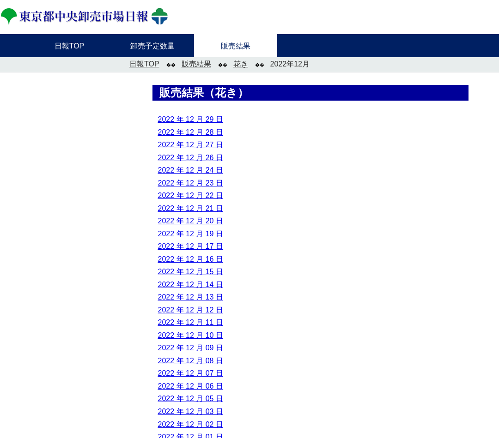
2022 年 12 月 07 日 (190, 373)
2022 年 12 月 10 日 (190, 335)
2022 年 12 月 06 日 (190, 386)
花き (240, 64)
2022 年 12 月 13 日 (190, 297)
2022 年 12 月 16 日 (190, 259)
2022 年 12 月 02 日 (190, 424)
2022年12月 (290, 64)
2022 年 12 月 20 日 (190, 221)
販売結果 (196, 64)
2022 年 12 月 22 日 (190, 195)
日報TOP (144, 64)
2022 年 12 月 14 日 (190, 284)
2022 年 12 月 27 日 (190, 145)
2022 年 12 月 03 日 (190, 411)
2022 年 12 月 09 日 (190, 348)
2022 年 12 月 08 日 (190, 361)
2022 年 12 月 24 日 (190, 170)
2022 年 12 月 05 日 (190, 398)
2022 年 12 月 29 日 (190, 119)
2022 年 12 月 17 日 (190, 246)
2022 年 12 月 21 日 (190, 208)
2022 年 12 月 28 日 (190, 132)
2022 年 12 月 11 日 (190, 322)
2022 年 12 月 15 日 (190, 272)
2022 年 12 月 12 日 (190, 310)
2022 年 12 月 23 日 (190, 183)
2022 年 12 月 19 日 (190, 234)
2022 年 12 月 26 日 (190, 158)
